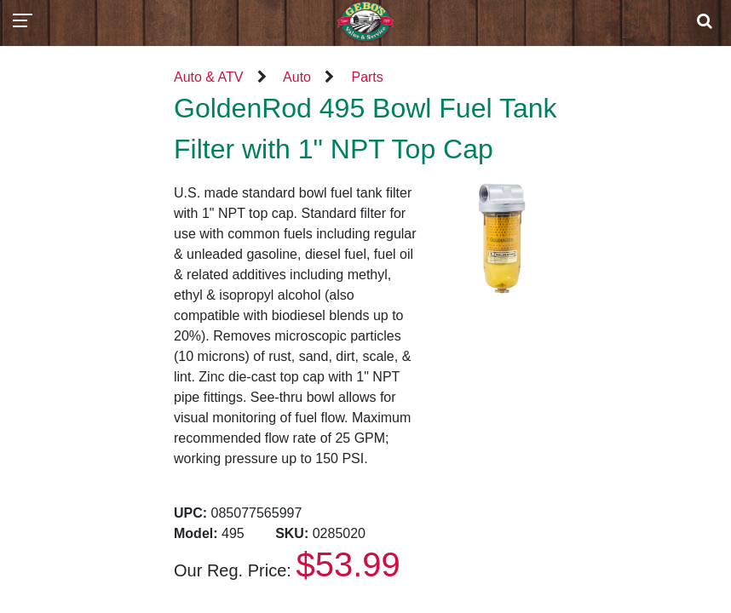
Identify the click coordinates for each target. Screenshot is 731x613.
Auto (297, 77)
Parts (367, 77)
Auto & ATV (209, 77)
